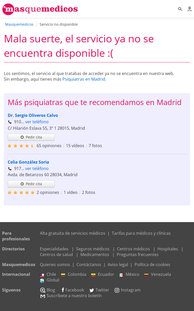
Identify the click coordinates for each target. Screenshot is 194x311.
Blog (47, 290)
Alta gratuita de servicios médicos (72, 233)
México (129, 274)
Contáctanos (89, 264)
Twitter (99, 290)
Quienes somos (55, 264)
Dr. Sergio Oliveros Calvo (33, 115)
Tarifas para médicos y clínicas (141, 233)
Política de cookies (152, 264)
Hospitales (167, 249)
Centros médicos (133, 249)
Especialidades (54, 249)
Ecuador (102, 274)
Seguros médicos (92, 249)
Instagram (127, 290)
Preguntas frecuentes (138, 254)
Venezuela (157, 274)
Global (49, 280)
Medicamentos (94, 254)
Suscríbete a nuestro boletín (71, 295)
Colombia (73, 274)
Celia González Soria (28, 162)
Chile (48, 274)
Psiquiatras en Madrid (83, 79)
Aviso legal (118, 264)
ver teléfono (37, 122)
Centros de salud (56, 254)
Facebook (72, 290)
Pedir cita (31, 137)
